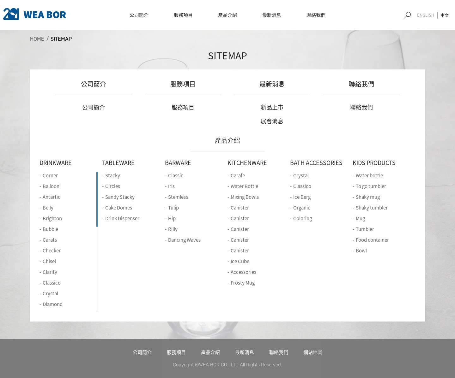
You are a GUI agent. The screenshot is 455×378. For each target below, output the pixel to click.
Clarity (50, 272)
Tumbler (365, 229)
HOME (37, 39)
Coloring (302, 218)
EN (425, 15)
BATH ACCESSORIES (316, 162)
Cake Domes (118, 207)
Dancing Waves (184, 239)
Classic (175, 175)
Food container (372, 239)
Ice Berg (302, 196)
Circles (112, 186)
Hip (172, 218)
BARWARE (178, 162)
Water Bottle (244, 186)
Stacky (112, 175)
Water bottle (369, 175)
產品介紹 (227, 140)
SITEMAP (61, 39)
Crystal (50, 293)
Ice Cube (240, 261)
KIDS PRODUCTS (374, 162)
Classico (52, 282)
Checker (52, 250)
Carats (50, 239)
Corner (50, 175)
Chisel (49, 261)
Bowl (361, 250)
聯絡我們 (361, 83)
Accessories (243, 272)
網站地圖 (312, 352)
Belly (48, 207)
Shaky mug (368, 196)
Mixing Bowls (245, 196)
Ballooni (52, 186)
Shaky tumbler (372, 207)
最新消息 (272, 83)
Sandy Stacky (120, 196)
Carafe (238, 175)
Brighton (52, 218)
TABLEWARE (118, 162)
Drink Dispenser (122, 218)
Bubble (50, 229)
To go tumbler (371, 186)
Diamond (53, 304)
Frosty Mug (243, 282)
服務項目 (183, 83)
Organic (301, 207)
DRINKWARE (55, 162)
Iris (171, 186)
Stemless (178, 196)
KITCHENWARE (247, 162)
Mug (360, 218)
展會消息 (272, 121)
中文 (444, 15)
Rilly (173, 229)
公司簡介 (93, 83)
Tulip (173, 207)
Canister (240, 207)
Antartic (51, 196)
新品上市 (272, 107)
